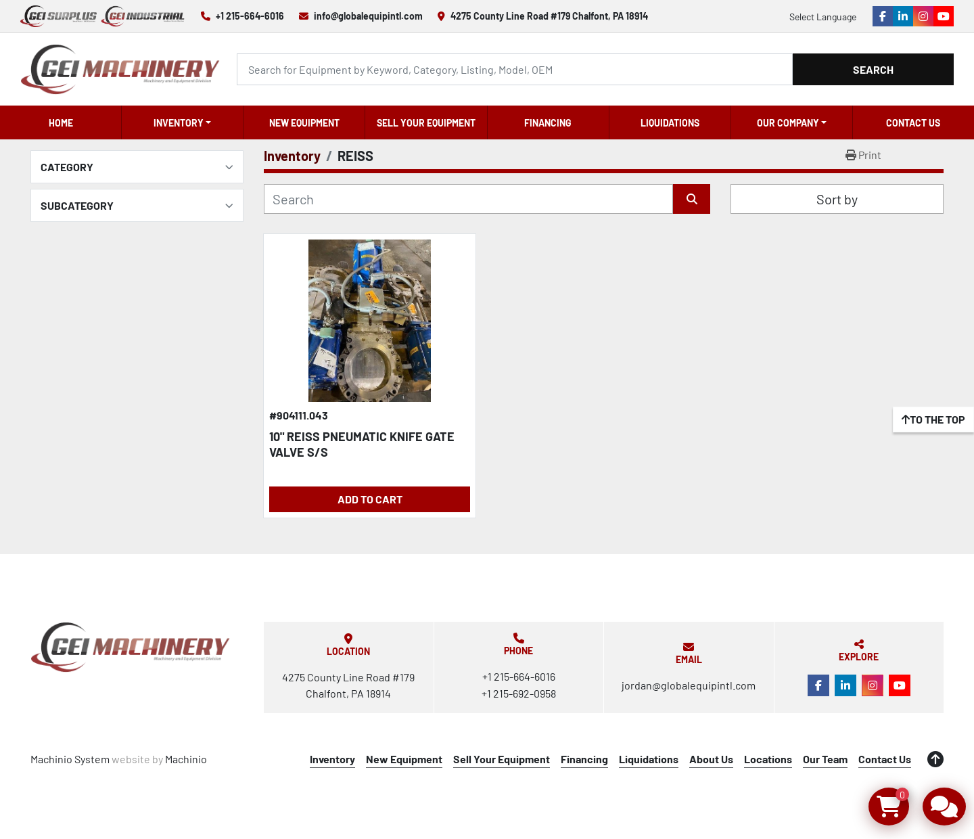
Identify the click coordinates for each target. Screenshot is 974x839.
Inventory (179, 123)
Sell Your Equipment (426, 123)
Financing (548, 123)
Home (61, 123)
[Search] (515, 69)
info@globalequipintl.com (368, 16)
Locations (768, 758)
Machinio (186, 758)
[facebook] (883, 16)
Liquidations (670, 123)
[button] (182, 122)
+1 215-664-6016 (250, 16)
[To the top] (933, 419)
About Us (711, 758)
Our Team (825, 758)
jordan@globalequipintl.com (689, 685)
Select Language (822, 16)
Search (873, 69)
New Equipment (304, 123)
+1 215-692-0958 (519, 693)
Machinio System (70, 758)
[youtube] (943, 16)
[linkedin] (903, 16)
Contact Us (913, 123)
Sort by (837, 199)
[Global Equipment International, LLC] (130, 647)
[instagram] (923, 16)
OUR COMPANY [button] (788, 123)
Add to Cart (370, 499)
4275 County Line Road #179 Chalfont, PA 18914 (549, 16)
